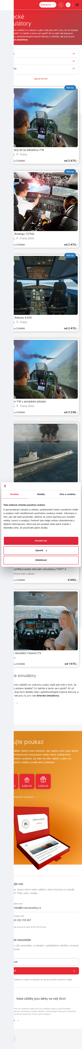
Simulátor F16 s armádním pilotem (25, 401)
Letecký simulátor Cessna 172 (22, 653)
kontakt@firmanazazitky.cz (25, 907)
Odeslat (41, 970)
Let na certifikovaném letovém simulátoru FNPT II (35, 569)
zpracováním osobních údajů (57, 979)
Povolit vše (41, 541)
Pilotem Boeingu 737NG (19, 233)
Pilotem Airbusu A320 (18, 317)
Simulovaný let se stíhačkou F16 (24, 150)
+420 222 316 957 (20, 920)
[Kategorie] (47, 5)
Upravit (41, 550)
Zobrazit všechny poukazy (21, 797)
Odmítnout (41, 560)
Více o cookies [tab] (67, 494)
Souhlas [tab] (14, 494)
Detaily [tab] (41, 494)
